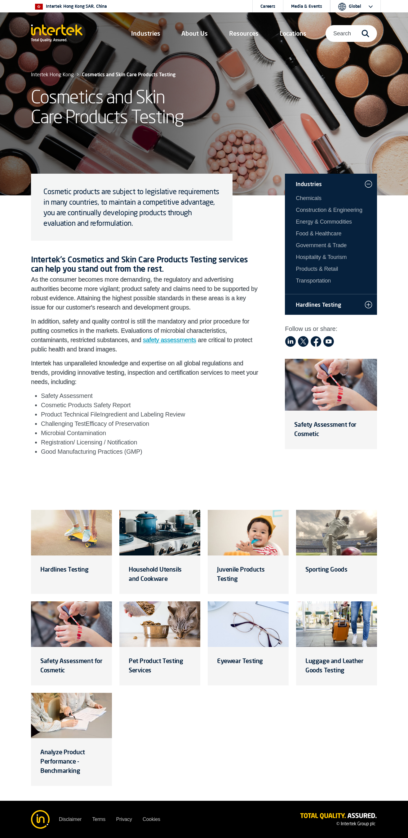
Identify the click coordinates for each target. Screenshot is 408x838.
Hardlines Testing (318, 304)
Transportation (313, 281)
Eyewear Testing (240, 661)
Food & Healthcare (318, 233)
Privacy (124, 819)
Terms (98, 819)
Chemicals (308, 198)
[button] (145, 33)
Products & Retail (317, 269)
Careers (267, 6)
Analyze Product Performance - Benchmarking (62, 761)
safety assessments (169, 340)
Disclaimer (70, 819)
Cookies (151, 819)
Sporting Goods (326, 569)
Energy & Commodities (324, 222)
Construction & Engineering (329, 210)
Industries (309, 184)
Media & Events (306, 6)
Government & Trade (321, 245)
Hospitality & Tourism (321, 257)
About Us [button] (194, 33)
